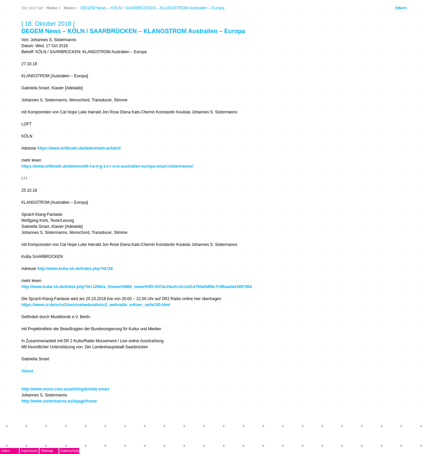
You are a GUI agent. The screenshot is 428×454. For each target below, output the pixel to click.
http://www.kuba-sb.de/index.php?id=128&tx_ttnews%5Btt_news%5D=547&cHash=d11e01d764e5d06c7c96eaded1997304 (136, 286)
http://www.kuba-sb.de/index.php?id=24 (75, 268)
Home (51, 8)
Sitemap (47, 451)
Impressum (29, 451)
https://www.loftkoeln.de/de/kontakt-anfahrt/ (79, 148)
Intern (401, 8)
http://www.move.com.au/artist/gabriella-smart (65, 389)
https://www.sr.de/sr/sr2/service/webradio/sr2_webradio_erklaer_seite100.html (95, 304)
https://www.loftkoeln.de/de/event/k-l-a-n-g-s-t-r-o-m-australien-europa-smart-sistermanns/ (107, 166)
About (27, 371)
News (69, 8)
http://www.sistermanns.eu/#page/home (59, 401)
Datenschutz (70, 451)
